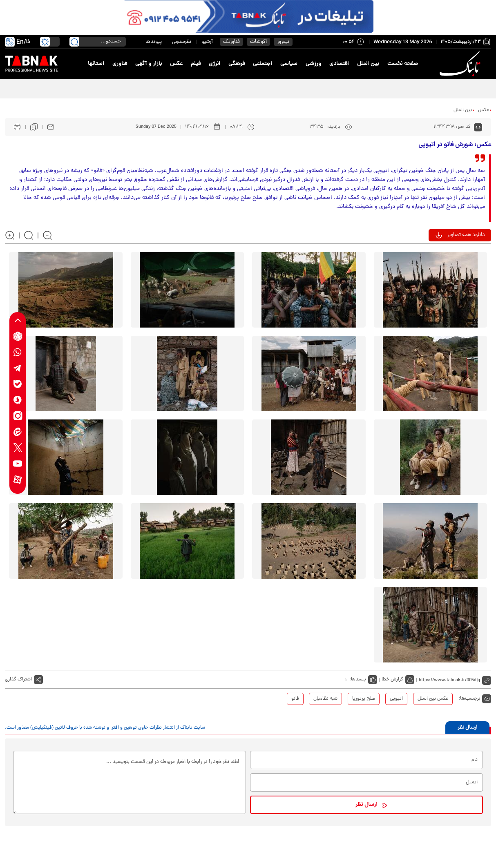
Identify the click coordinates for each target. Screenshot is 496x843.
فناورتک (231, 42)
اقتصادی (339, 64)
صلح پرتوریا (363, 698)
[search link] (74, 42)
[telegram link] (18, 368)
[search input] (97, 42)
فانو (295, 698)
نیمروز (283, 42)
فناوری (119, 64)
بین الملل (368, 64)
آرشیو (207, 42)
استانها (96, 64)
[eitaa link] (18, 432)
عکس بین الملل (433, 698)
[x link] (18, 448)
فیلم (196, 64)
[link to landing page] (461, 64)
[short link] (455, 679)
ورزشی (313, 64)
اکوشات (258, 42)
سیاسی (288, 64)
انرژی (214, 64)
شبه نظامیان (325, 698)
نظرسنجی (181, 42)
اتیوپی (396, 698)
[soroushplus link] (18, 400)
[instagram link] (18, 416)
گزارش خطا (392, 679)
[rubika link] (18, 336)
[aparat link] (18, 480)
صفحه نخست (402, 64)
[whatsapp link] (18, 352)
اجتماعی (262, 64)
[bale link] (18, 384)
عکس (176, 64)
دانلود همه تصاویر (466, 235)
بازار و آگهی (148, 64)
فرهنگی (236, 64)
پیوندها (153, 42)
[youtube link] (18, 464)
